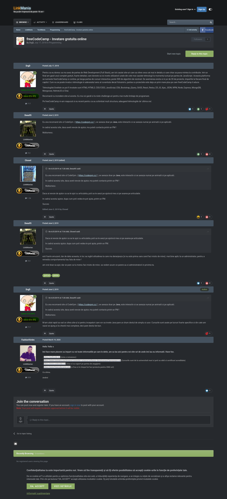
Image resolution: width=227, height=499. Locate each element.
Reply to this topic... (40, 420)
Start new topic (174, 54)
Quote (51, 109)
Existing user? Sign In (185, 9)
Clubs (79, 22)
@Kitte (55, 275)
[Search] (181, 22)
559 (28, 377)
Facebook (209, 30)
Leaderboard (61, 22)
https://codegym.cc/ (85, 122)
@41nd (47, 275)
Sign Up (201, 9)
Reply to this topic (199, 54)
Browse (23, 22)
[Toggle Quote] (46, 168)
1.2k (28, 198)
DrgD (31, 42)
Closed (28, 160)
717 (28, 104)
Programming (55, 42)
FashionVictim (27, 340)
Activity (41, 22)
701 (28, 153)
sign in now (75, 405)
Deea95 (28, 115)
